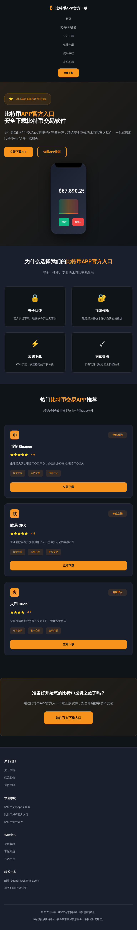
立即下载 (68, 72)
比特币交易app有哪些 (17, 807)
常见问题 (68, 61)
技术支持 (9, 858)
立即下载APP (18, 151)
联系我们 (9, 777)
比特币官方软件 (13, 822)
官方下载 (68, 36)
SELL (78, 222)
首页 (68, 18)
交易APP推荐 (68, 27)
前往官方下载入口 (68, 718)
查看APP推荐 (52, 151)
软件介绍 (68, 44)
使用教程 (68, 53)
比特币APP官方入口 (16, 814)
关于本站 (9, 770)
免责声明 (9, 785)
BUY (64, 222)
